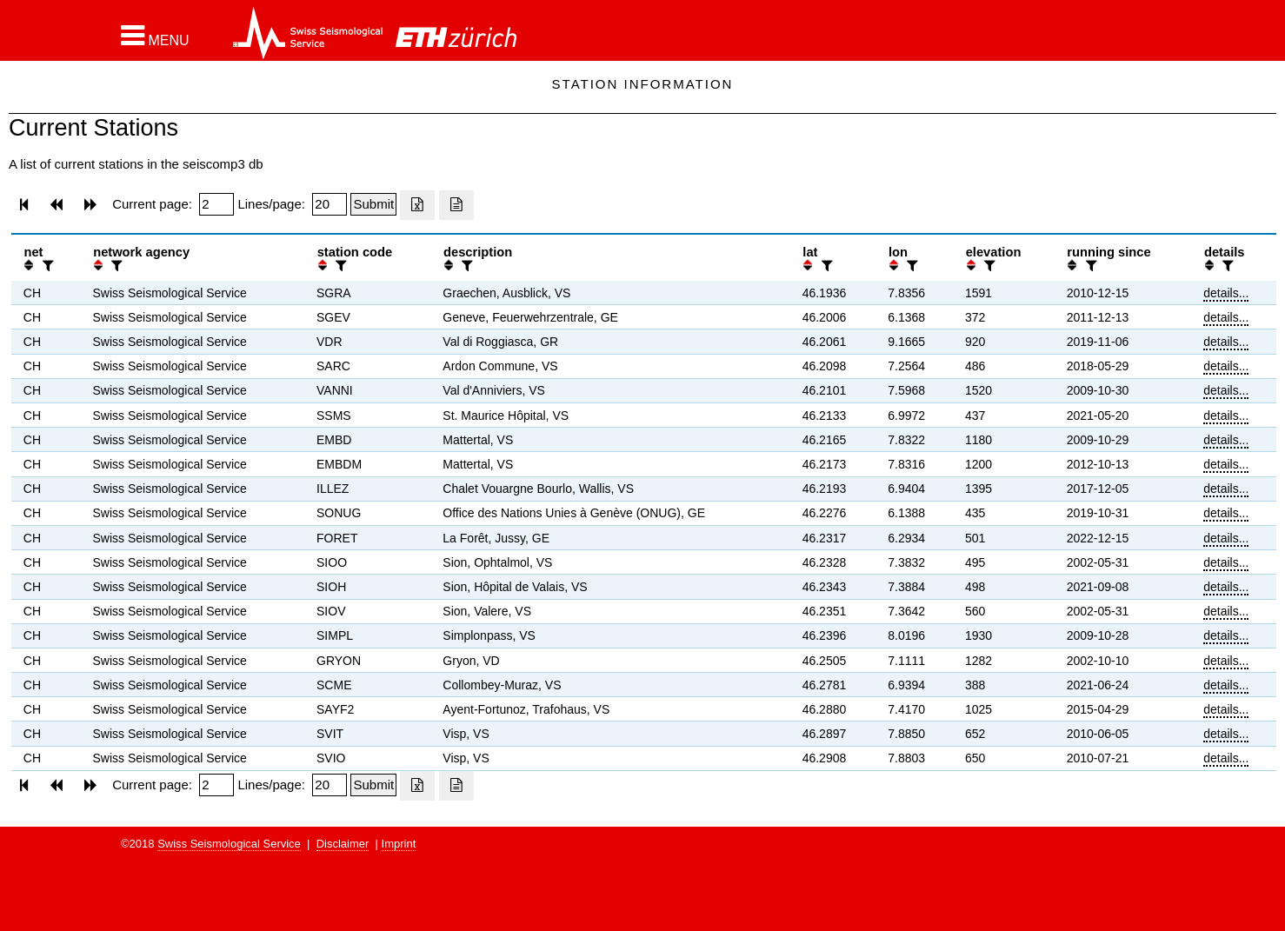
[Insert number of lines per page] (329, 204)
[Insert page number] (216, 204)
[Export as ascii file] (456, 205)
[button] (155, 35)
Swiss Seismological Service (229, 843)
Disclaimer (343, 843)
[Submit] (373, 204)
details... (1225, 293)
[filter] (46, 265)
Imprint (399, 843)
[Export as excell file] (417, 205)
